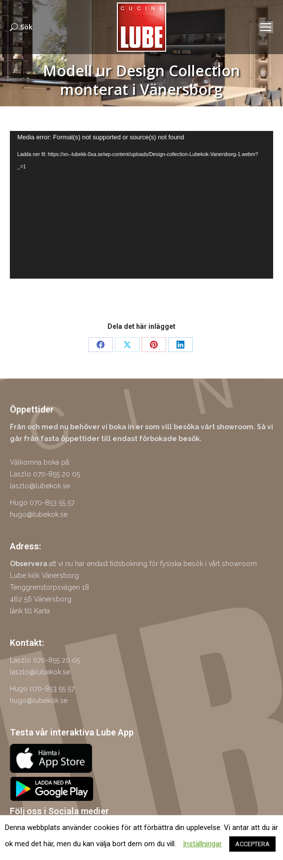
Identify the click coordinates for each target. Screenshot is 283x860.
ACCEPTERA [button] (252, 844)
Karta (42, 611)
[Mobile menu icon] (266, 27)
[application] (141, 205)
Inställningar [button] (202, 843)
